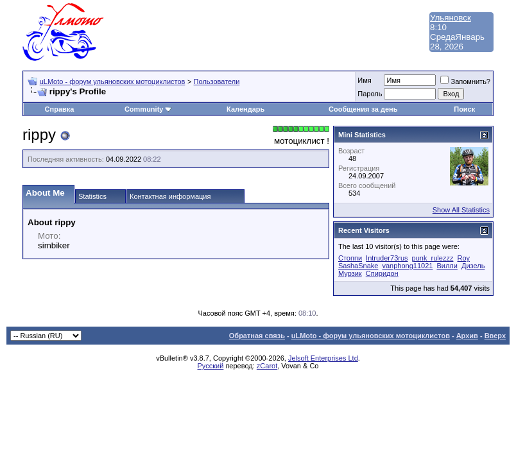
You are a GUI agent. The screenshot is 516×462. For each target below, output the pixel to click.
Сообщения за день (363, 109)
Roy (464, 258)
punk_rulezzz (433, 258)
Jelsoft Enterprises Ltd (323, 358)
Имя (364, 80)
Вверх (495, 335)
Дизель (473, 266)
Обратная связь (257, 335)
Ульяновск (450, 17)
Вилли (446, 266)
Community (149, 109)
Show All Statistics (461, 210)
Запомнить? (465, 81)
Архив (467, 335)
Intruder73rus (387, 258)
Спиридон (382, 273)
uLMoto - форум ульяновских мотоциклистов (112, 81)
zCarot (267, 366)
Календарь (245, 109)
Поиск (464, 109)
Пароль (369, 94)
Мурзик (350, 273)
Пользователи (217, 81)
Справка (59, 109)
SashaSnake (358, 266)
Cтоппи (350, 258)
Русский (211, 366)
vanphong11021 (407, 266)
